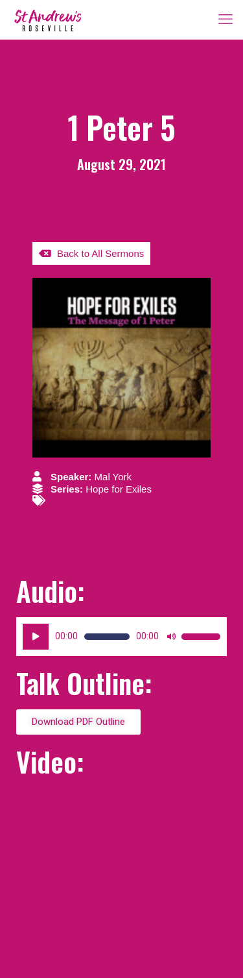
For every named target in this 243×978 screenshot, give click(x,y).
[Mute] (171, 636)
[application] (121, 637)
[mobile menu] (225, 19)
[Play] (36, 637)
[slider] (107, 636)
